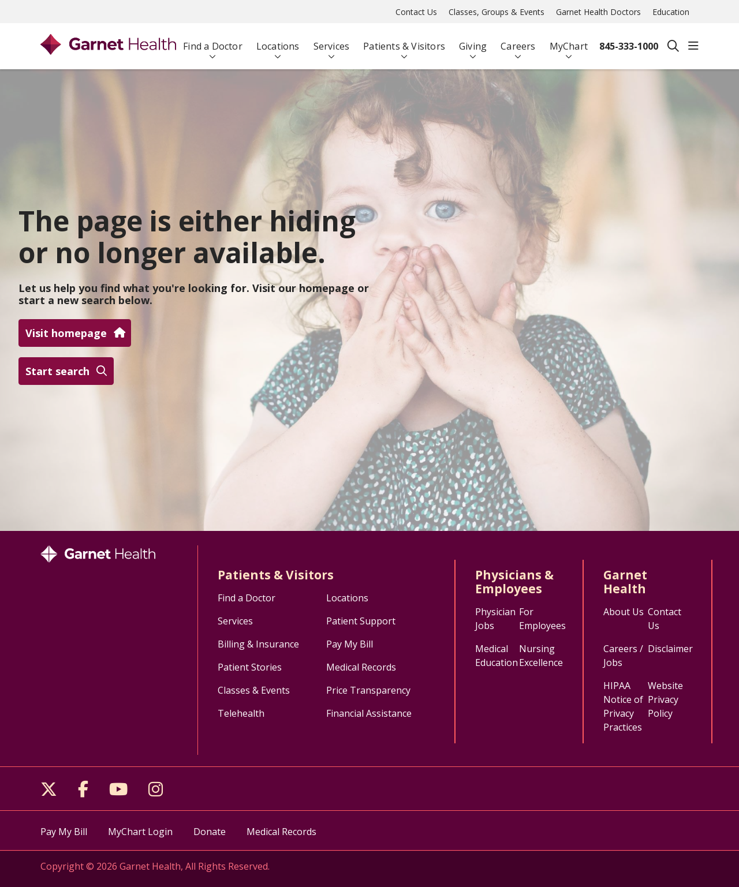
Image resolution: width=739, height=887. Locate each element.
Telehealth (241, 713)
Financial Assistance (369, 713)
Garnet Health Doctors (598, 11)
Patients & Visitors (404, 41)
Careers (518, 41)
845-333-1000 (628, 46)
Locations (278, 41)
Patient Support (360, 621)
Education (670, 11)
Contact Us (416, 11)
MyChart (569, 41)
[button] (693, 46)
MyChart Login (140, 831)
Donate (209, 831)
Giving (473, 41)
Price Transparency (368, 690)
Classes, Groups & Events (496, 11)
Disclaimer (670, 648)
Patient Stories (250, 667)
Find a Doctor (212, 41)
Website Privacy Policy (665, 699)
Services (332, 41)
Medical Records (361, 667)
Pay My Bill (349, 644)
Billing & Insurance (258, 644)
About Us (623, 611)
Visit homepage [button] (74, 333)
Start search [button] (66, 371)
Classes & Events (254, 690)
